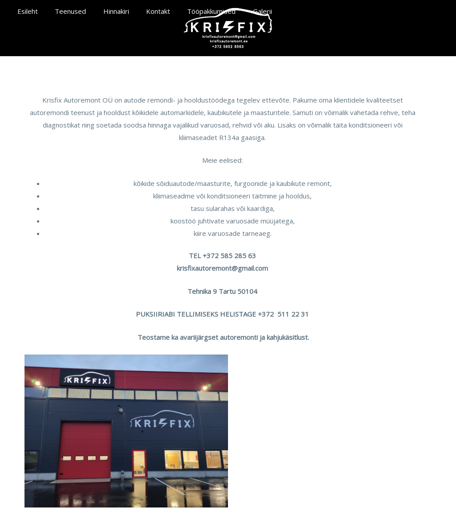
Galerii (242, 11)
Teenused (65, 11)
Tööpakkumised (195, 11)
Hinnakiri (107, 11)
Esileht (26, 11)
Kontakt (145, 11)
